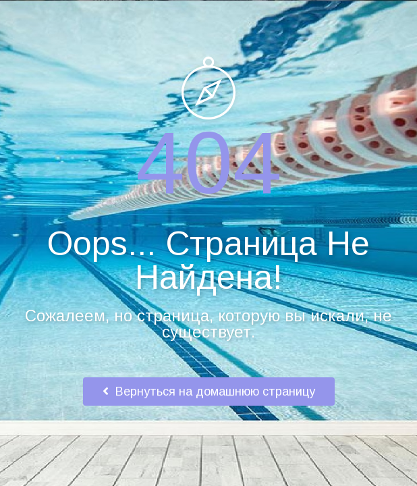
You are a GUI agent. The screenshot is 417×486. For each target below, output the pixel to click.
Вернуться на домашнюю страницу (209, 391)
